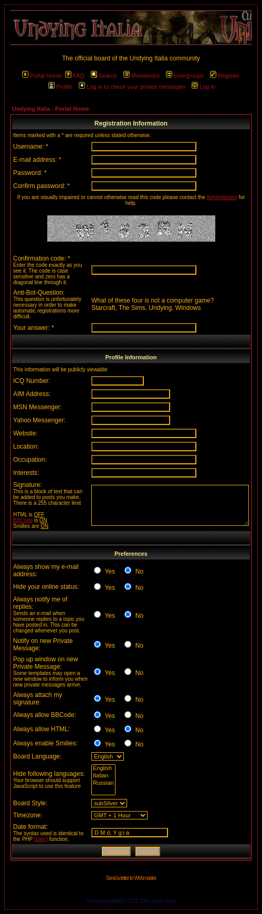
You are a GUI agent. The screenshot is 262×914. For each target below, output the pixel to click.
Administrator (221, 197)
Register (224, 75)
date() (41, 839)
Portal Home (42, 75)
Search (104, 75)
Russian (103, 783)
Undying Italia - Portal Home (50, 109)
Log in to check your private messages (132, 87)
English (103, 768)
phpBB (116, 901)
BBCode (23, 520)
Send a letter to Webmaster (131, 878)
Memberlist (141, 75)
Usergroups (185, 75)
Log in (203, 87)
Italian (103, 776)
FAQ (75, 75)
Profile (60, 87)
